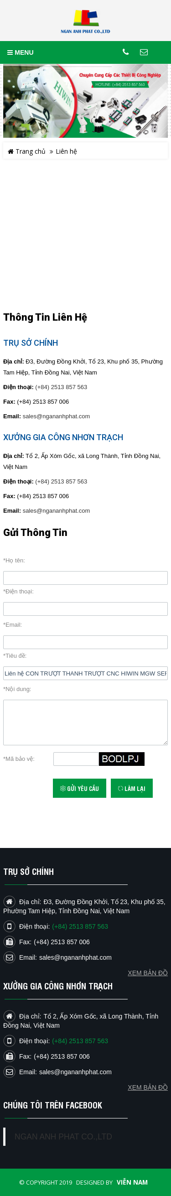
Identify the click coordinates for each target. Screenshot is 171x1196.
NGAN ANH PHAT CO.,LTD (63, 1136)
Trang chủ (27, 151)
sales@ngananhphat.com (56, 416)
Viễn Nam (132, 1182)
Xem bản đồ (148, 1087)
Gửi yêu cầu (79, 788)
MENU (20, 52)
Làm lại (131, 788)
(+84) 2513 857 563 (61, 387)
